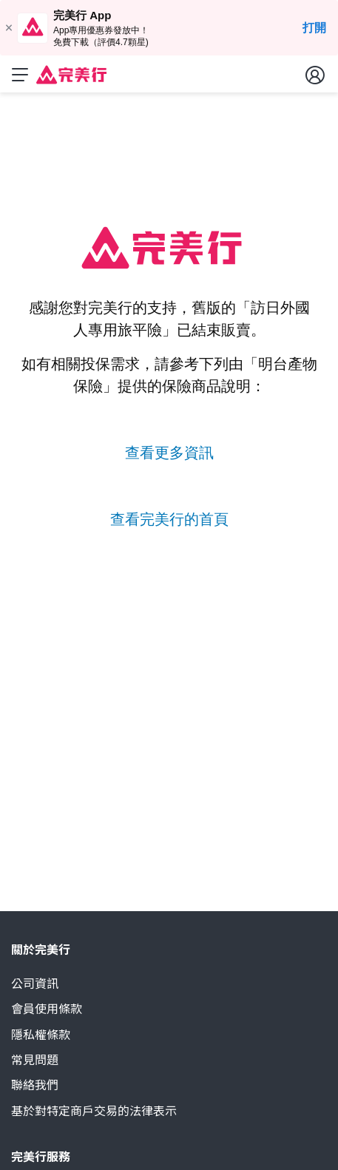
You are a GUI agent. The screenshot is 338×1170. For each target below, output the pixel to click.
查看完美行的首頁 (169, 519)
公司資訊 (34, 984)
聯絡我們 (34, 1085)
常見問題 (34, 1060)
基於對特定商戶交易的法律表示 (94, 1111)
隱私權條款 (40, 1035)
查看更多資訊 (169, 452)
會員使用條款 (46, 1009)
